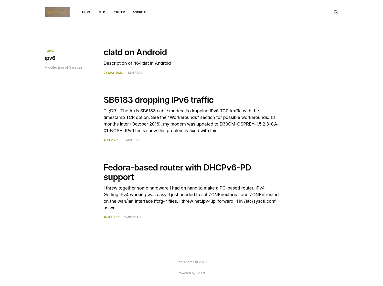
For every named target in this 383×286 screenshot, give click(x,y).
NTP (102, 12)
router (119, 12)
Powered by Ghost (191, 273)
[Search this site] (336, 12)
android (139, 12)
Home (86, 12)
